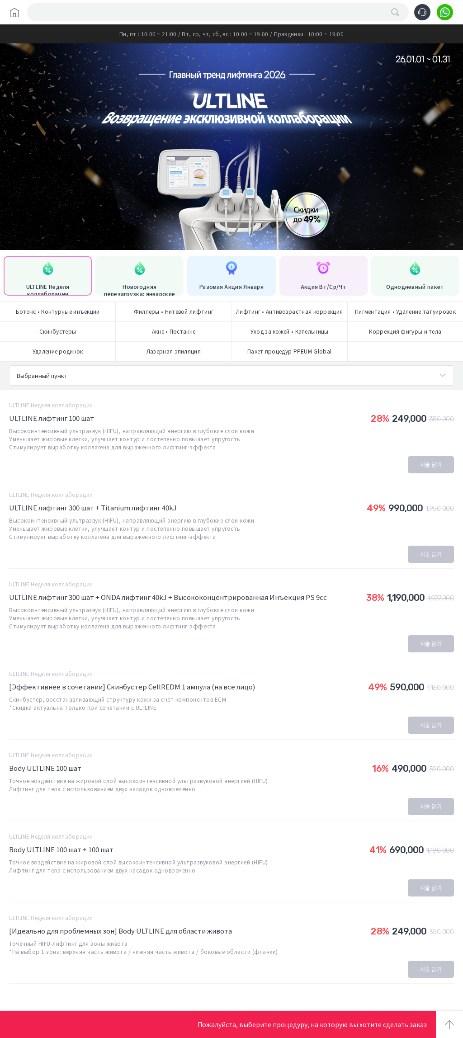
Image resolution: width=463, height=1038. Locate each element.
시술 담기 (431, 464)
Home (14, 13)
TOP (449, 1024)
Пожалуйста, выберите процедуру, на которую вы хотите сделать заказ (312, 1024)
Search (395, 12)
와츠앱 (445, 12)
